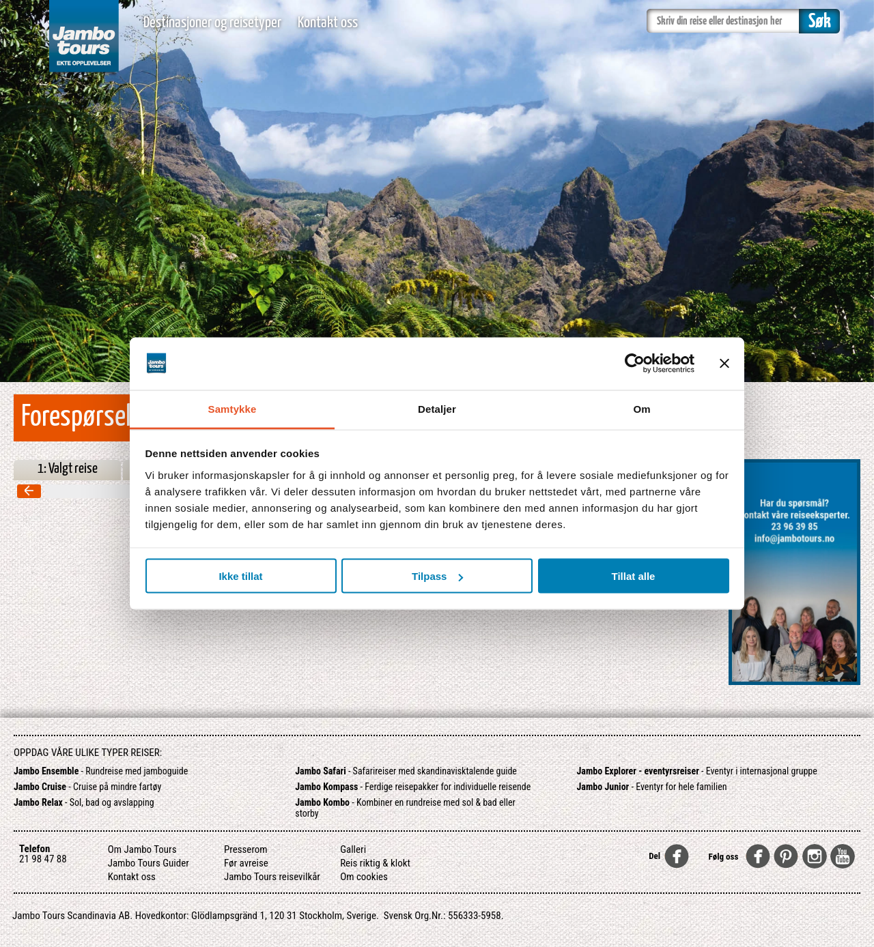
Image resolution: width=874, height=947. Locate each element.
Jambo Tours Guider (148, 863)
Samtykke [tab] (232, 408)
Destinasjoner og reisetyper (212, 23)
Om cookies (364, 877)
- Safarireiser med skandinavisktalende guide (406, 771)
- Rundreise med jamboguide (101, 771)
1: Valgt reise (68, 469)
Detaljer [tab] (437, 408)
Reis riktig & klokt (375, 863)
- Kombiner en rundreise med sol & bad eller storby (405, 808)
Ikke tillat (240, 576)
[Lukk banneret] (724, 363)
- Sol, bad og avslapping (84, 802)
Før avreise (246, 863)
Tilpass (437, 576)
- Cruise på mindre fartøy (87, 786)
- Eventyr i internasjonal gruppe (697, 771)
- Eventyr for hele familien (652, 786)
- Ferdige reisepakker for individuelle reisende (413, 786)
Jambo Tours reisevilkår (272, 877)
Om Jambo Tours (142, 849)
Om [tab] (641, 408)
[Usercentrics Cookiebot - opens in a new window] (634, 363)
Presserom (246, 849)
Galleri (353, 849)
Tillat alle (634, 576)
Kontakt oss (328, 23)
